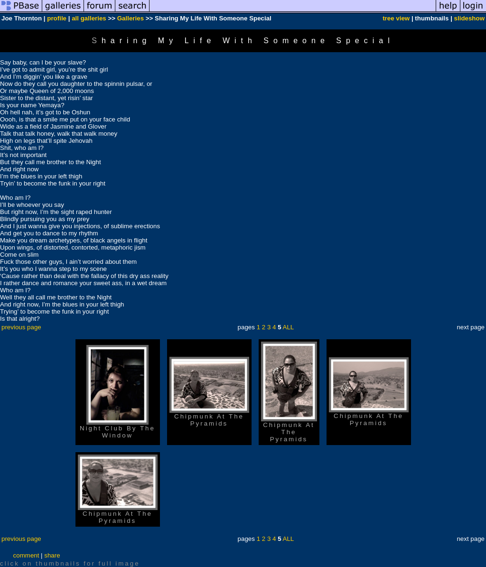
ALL (288, 327)
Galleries (130, 18)
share (52, 555)
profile (56, 18)
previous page (21, 327)
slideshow (469, 18)
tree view (396, 18)
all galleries (89, 18)
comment (26, 555)
